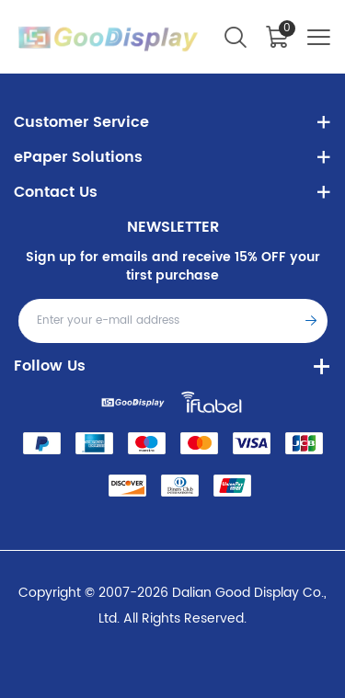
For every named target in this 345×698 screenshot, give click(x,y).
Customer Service (81, 122)
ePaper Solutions (78, 157)
